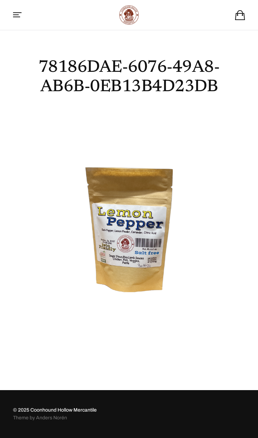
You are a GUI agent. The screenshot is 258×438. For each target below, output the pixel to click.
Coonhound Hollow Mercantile (63, 410)
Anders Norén (51, 417)
